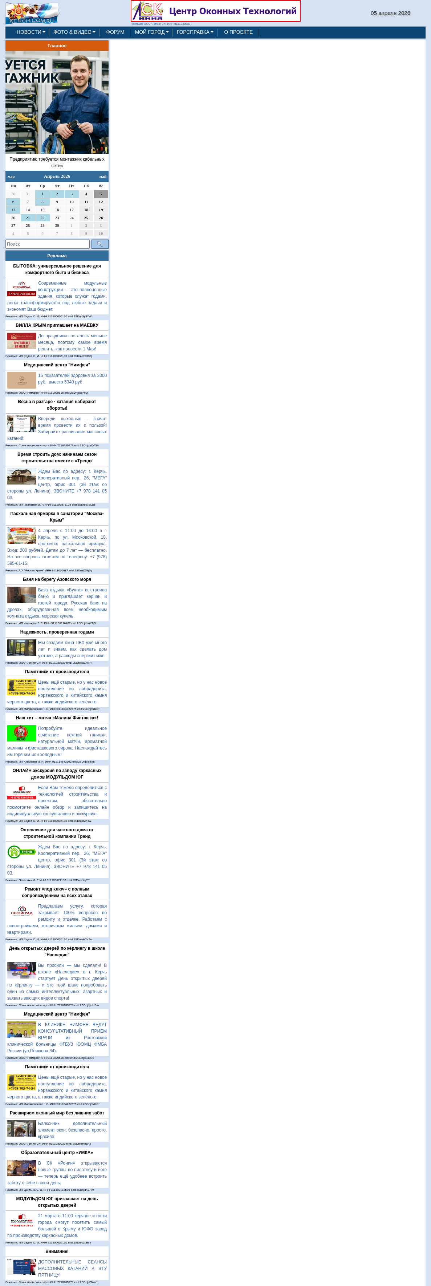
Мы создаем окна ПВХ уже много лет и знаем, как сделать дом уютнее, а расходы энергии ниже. (72, 649)
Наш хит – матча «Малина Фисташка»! (57, 717)
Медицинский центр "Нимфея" (57, 364)
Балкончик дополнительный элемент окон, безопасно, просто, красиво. (72, 1130)
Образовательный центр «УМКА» (57, 1152)
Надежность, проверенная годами (57, 632)
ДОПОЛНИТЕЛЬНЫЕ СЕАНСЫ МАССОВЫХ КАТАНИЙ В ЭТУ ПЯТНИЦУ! (72, 1268)
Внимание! (57, 1251)
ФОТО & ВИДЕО (72, 32)
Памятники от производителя (57, 671)
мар (11, 176)
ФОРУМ (115, 32)
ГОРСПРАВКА (193, 32)
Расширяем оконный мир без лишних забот (57, 1113)
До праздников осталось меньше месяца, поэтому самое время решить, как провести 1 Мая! (72, 342)
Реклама (57, 255)
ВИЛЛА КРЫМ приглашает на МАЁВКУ (57, 325)
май (103, 176)
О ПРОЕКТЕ (238, 32)
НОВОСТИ (29, 32)
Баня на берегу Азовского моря (57, 579)
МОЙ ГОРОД (150, 32)
